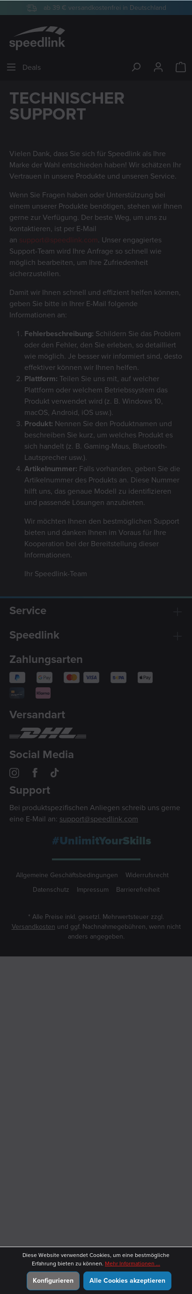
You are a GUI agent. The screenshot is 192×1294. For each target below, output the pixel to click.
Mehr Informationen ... (132, 1263)
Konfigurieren (53, 1281)
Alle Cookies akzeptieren (127, 1281)
